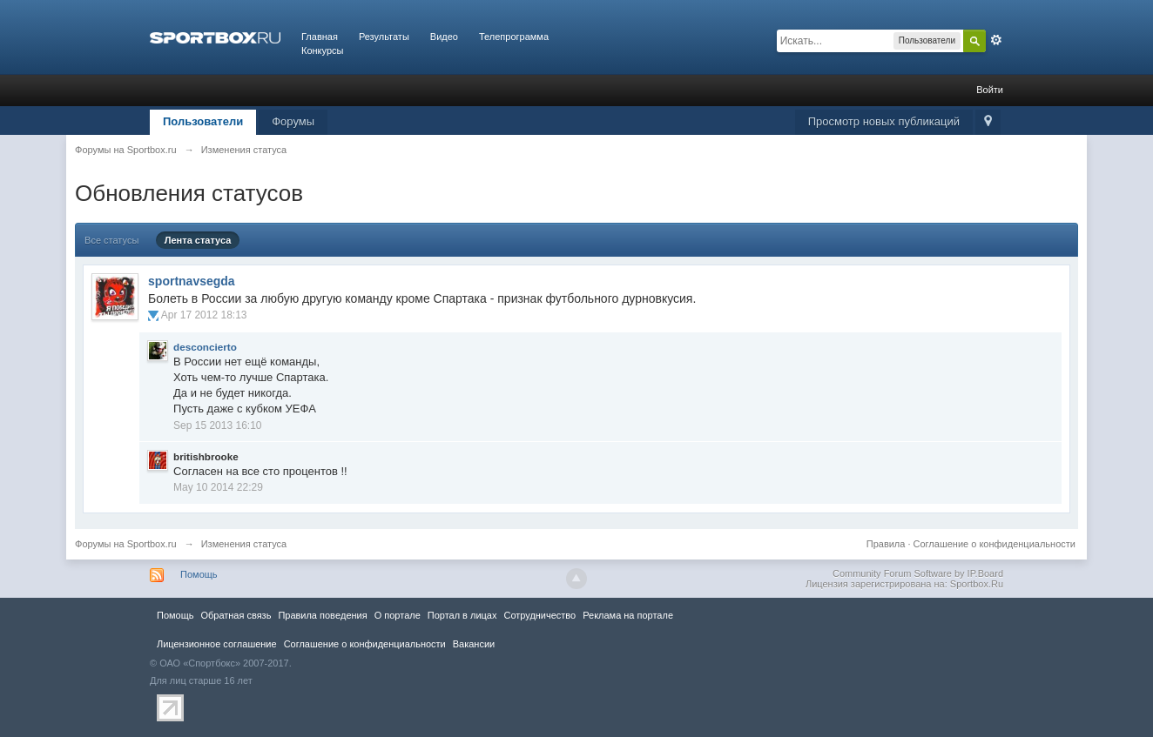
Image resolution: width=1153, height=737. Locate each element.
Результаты (384, 36)
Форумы (293, 121)
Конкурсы (322, 50)
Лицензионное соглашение (217, 644)
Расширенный (996, 40)
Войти (989, 89)
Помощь (199, 574)
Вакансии (474, 644)
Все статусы (111, 240)
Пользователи (203, 121)
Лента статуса (198, 240)
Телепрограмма (514, 36)
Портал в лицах (462, 615)
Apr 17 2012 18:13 (204, 315)
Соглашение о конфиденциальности (994, 544)
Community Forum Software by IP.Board (918, 573)
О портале (397, 615)
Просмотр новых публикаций (884, 121)
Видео (444, 36)
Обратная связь (235, 615)
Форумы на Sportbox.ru (126, 544)
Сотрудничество (539, 615)
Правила (886, 544)
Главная (319, 36)
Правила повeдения (322, 615)
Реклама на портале (628, 615)
